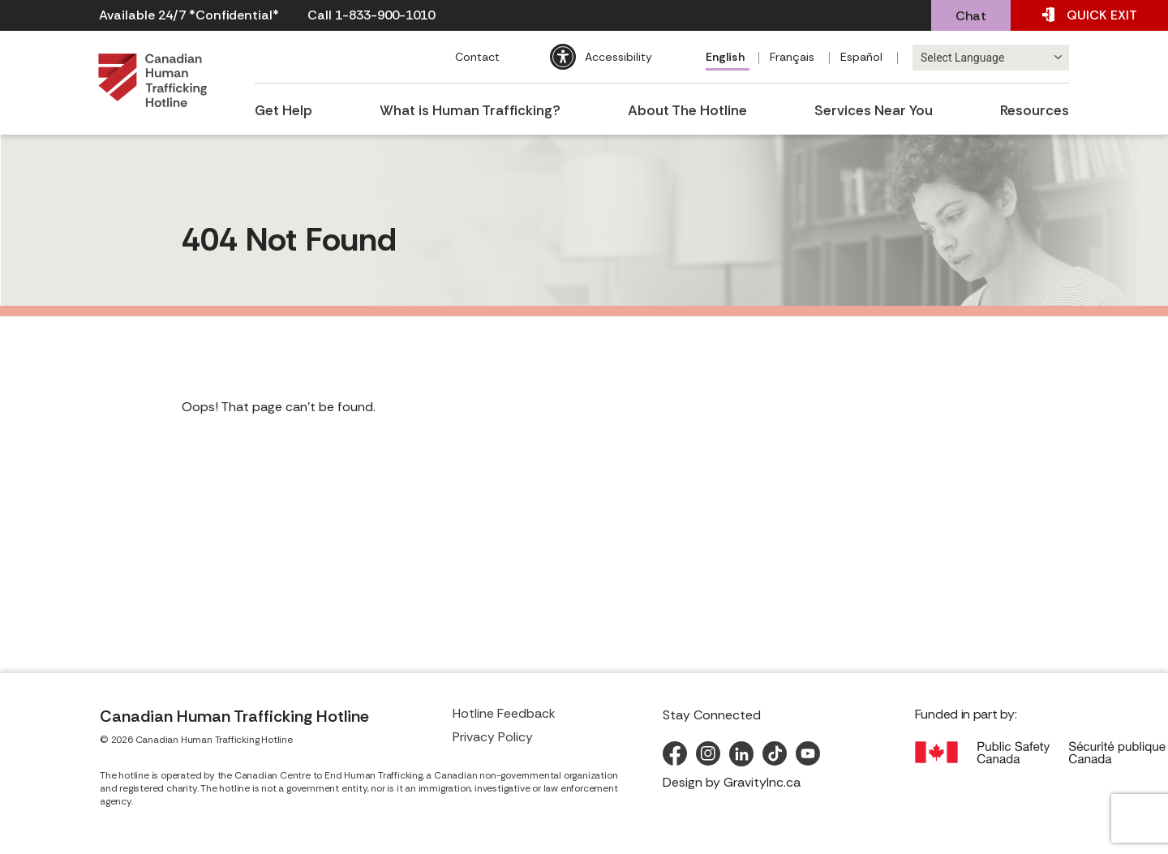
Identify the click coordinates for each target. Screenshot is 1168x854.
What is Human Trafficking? (470, 107)
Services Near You (875, 107)
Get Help (282, 107)
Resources (1037, 107)
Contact (475, 56)
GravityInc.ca (762, 782)
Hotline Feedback (504, 713)
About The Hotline (688, 107)
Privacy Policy (493, 737)
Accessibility (616, 56)
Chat (970, 15)
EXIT (1089, 15)
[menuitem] (725, 59)
